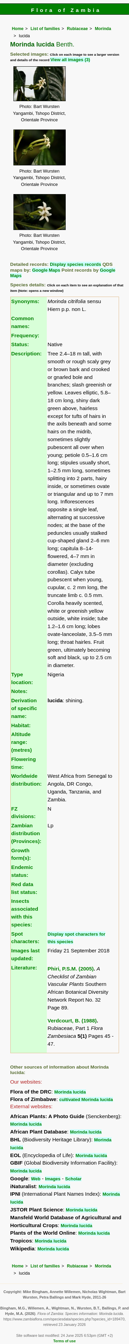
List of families (45, 28)
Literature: (24, 967)
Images (53, 1178)
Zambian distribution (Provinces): (26, 833)
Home (18, 28)
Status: (20, 344)
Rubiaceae (77, 28)
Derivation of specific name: (24, 708)
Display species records (75, 264)
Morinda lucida (70, 1092)
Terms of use (64, 1341)
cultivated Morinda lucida (86, 1099)
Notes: (19, 691)
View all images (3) (70, 59)
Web (35, 1178)
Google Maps (46, 270)
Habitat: (21, 725)
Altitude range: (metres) (21, 742)
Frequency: (25, 335)
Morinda (103, 28)
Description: (26, 353)
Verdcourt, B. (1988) (72, 1020)
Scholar (73, 1178)
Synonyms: (25, 301)
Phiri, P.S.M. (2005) (70, 969)
